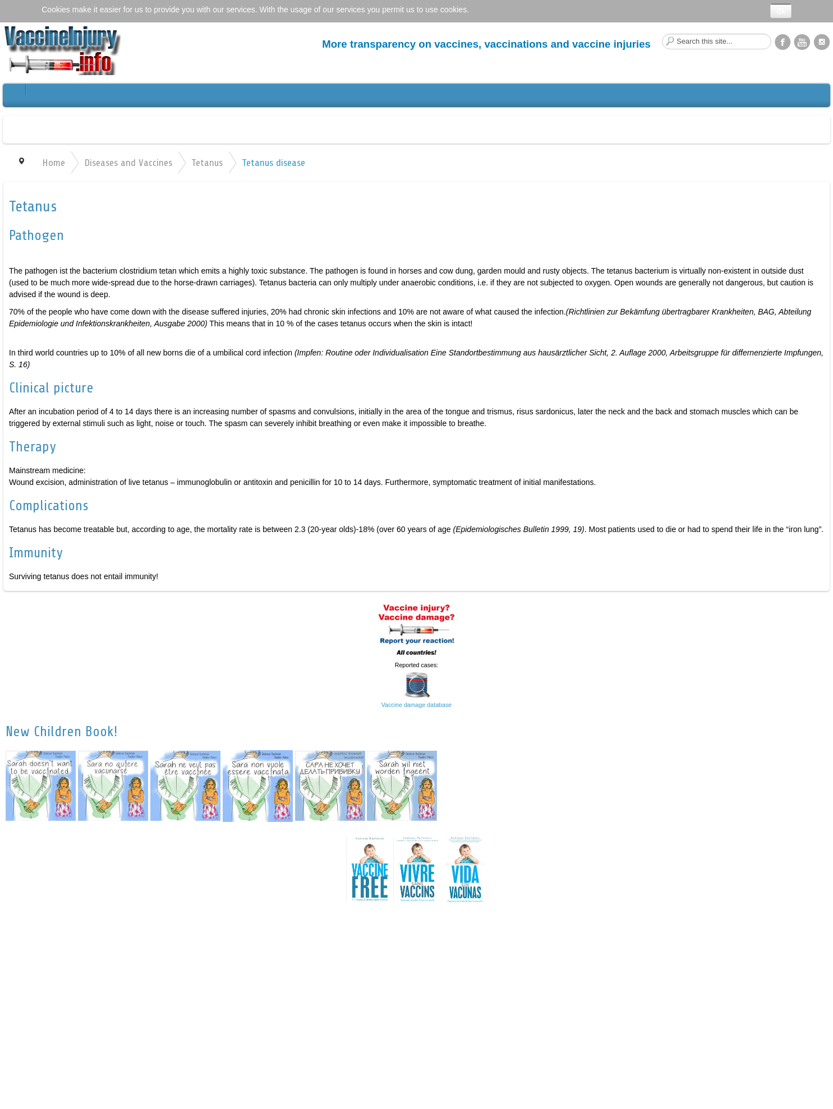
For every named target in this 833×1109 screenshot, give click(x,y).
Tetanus (207, 162)
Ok (780, 11)
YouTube (802, 41)
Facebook (782, 41)
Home (53, 162)
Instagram (821, 41)
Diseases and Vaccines (128, 162)
